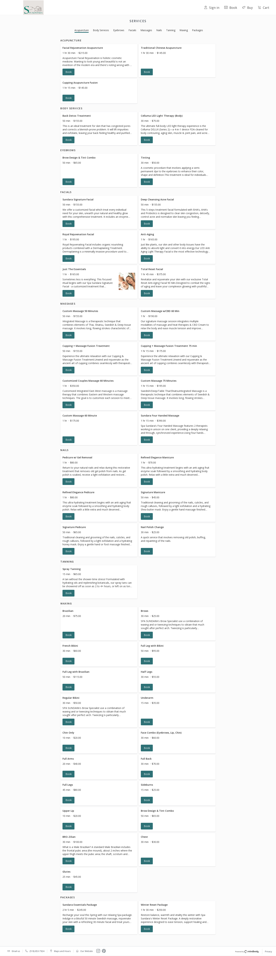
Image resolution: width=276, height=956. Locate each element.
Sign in (211, 7)
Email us (16, 951)
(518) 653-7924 (37, 951)
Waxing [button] (184, 30)
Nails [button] (159, 30)
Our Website (86, 951)
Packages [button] (197, 30)
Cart (263, 7)
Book (230, 7)
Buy (247, 7)
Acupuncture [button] (81, 30)
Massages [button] (146, 30)
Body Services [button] (101, 30)
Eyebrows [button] (118, 30)
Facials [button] (132, 30)
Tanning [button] (170, 30)
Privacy (268, 951)
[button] (98, 60)
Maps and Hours (62, 951)
